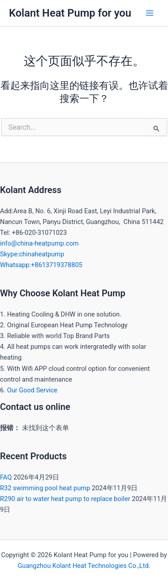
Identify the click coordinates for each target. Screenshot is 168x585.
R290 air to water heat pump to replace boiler (65, 499)
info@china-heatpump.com (39, 243)
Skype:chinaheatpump (32, 254)
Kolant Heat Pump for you (70, 13)
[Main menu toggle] (149, 13)
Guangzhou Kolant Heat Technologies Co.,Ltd (82, 566)
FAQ (6, 477)
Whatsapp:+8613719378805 (41, 265)
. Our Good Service (30, 390)
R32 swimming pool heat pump (45, 488)
